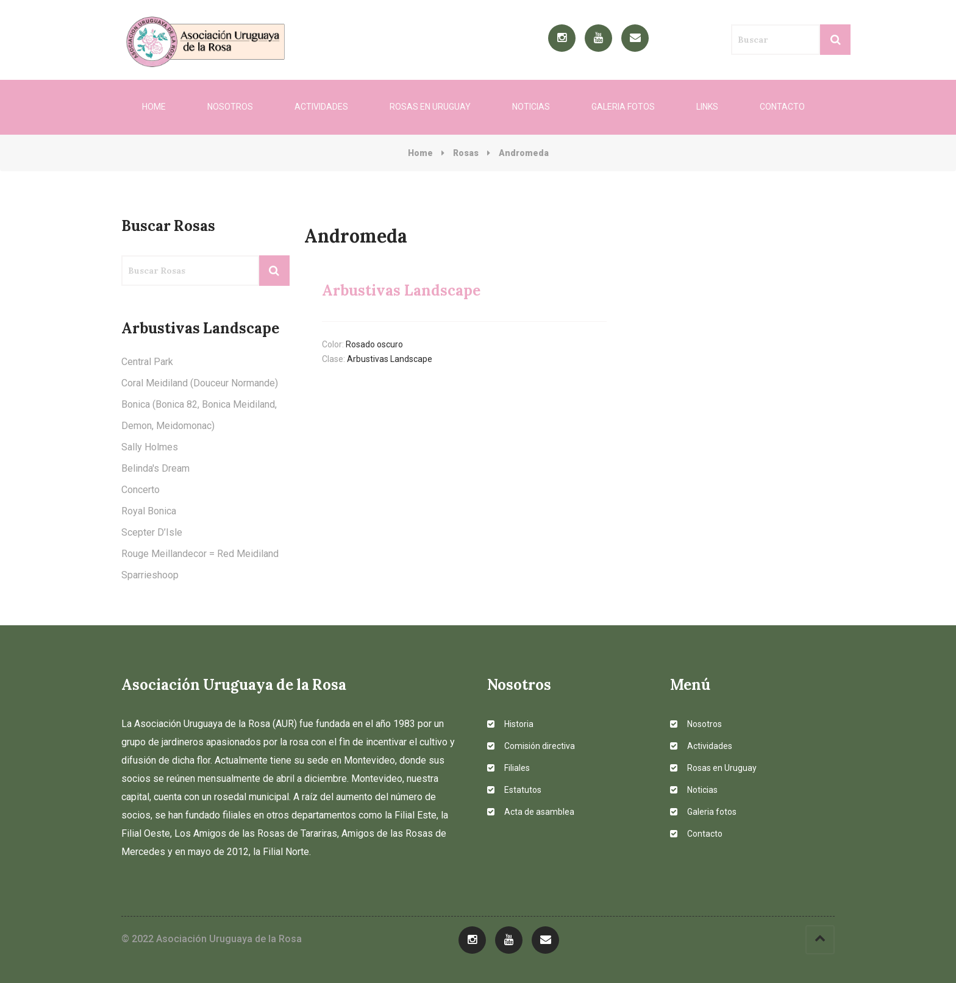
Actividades (321, 107)
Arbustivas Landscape (389, 359)
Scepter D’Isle (151, 532)
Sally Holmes (149, 447)
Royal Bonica (148, 511)
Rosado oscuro (374, 344)
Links (707, 107)
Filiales (508, 768)
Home (154, 107)
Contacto (782, 107)
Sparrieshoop (150, 575)
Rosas (466, 153)
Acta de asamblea (530, 812)
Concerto (140, 489)
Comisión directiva (531, 746)
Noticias (531, 107)
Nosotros (230, 107)
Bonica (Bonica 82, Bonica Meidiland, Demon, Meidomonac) (199, 415)
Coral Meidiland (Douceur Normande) (199, 383)
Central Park (147, 361)
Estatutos (514, 790)
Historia (510, 724)
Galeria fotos (623, 107)
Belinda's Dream (155, 468)
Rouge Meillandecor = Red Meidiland (200, 553)
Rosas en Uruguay (430, 107)
